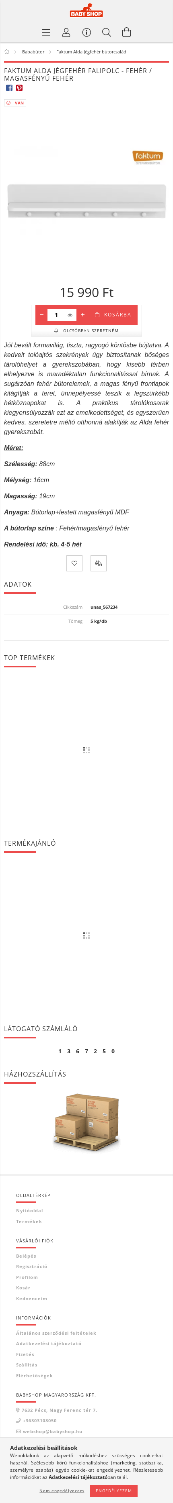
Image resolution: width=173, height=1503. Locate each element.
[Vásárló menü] (86, 32)
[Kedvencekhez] (74, 563)
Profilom (27, 1277)
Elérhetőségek (34, 1375)
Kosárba (118, 314)
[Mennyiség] (56, 315)
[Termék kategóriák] (46, 32)
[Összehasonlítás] (99, 563)
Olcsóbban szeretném (90, 330)
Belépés (26, 1256)
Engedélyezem (114, 1490)
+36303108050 (40, 1420)
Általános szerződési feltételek (56, 1333)
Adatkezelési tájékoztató (49, 1343)
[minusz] (41, 315)
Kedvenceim (31, 1298)
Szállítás (26, 1365)
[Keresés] (107, 32)
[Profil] (66, 32)
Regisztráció (31, 1266)
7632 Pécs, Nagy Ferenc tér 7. (59, 1410)
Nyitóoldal (29, 1210)
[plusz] (82, 315)
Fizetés (25, 1354)
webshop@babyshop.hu (52, 1431)
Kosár (23, 1288)
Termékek (29, 1221)
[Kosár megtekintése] (127, 32)
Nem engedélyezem (61, 1490)
